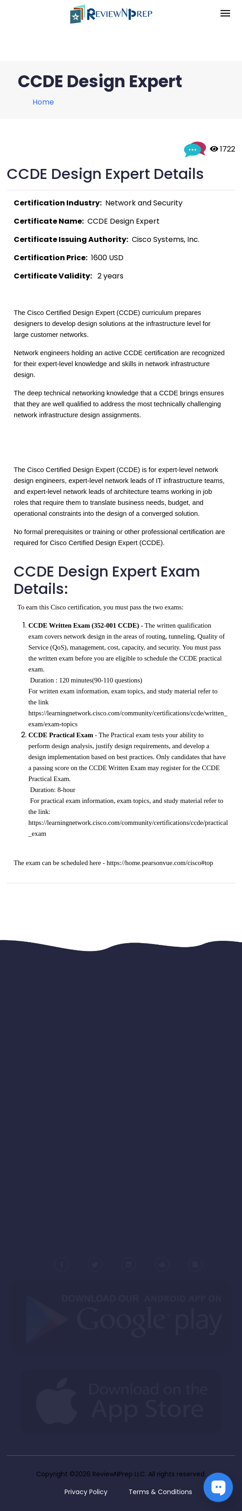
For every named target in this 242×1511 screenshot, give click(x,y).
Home (43, 102)
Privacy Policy (86, 1491)
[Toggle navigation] (225, 14)
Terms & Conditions (160, 1491)
